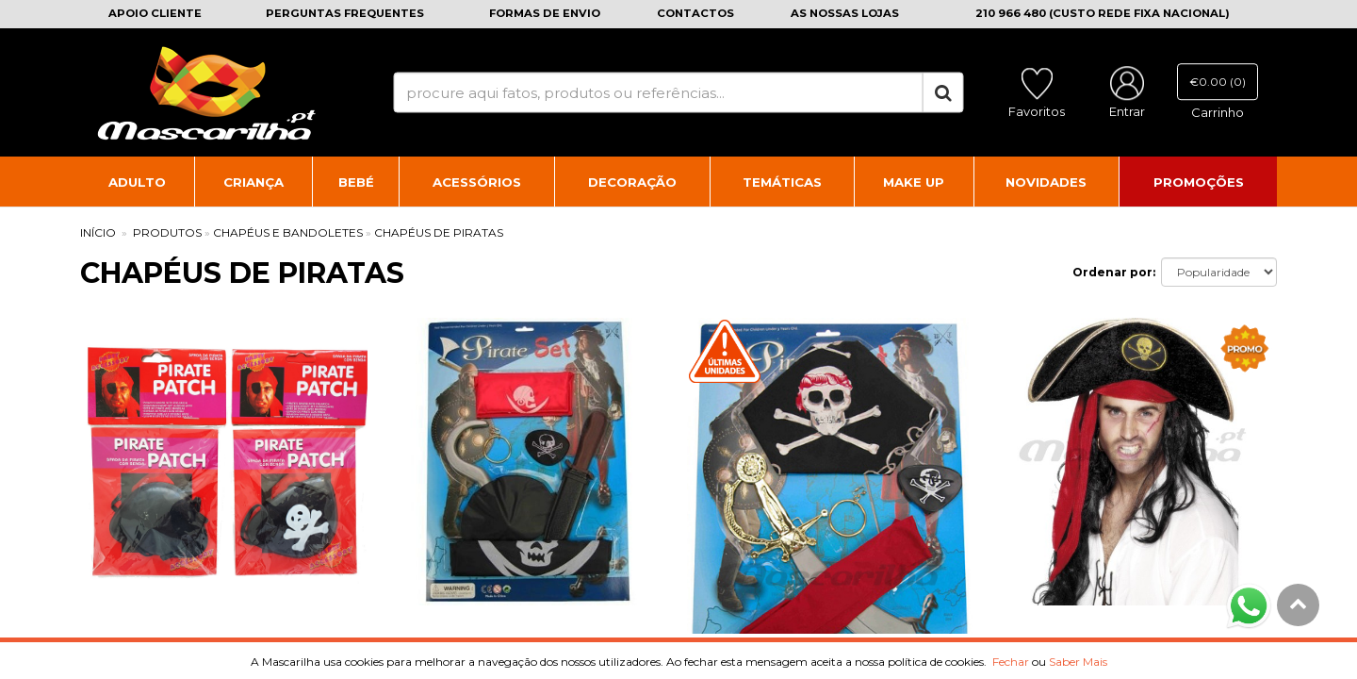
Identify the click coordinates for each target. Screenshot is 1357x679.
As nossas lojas (845, 13)
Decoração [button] (632, 182)
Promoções (1198, 182)
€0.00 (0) (1217, 82)
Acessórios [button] (477, 182)
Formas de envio (544, 13)
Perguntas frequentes (345, 13)
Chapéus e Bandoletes (288, 232)
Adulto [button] (137, 182)
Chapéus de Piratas (438, 232)
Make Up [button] (913, 182)
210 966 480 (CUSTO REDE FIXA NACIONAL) (1102, 13)
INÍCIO (98, 232)
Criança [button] (253, 182)
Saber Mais (1078, 661)
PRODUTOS (167, 232)
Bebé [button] (356, 182)
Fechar (1010, 661)
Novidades (1046, 182)
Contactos (695, 13)
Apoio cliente (155, 13)
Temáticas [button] (782, 182)
